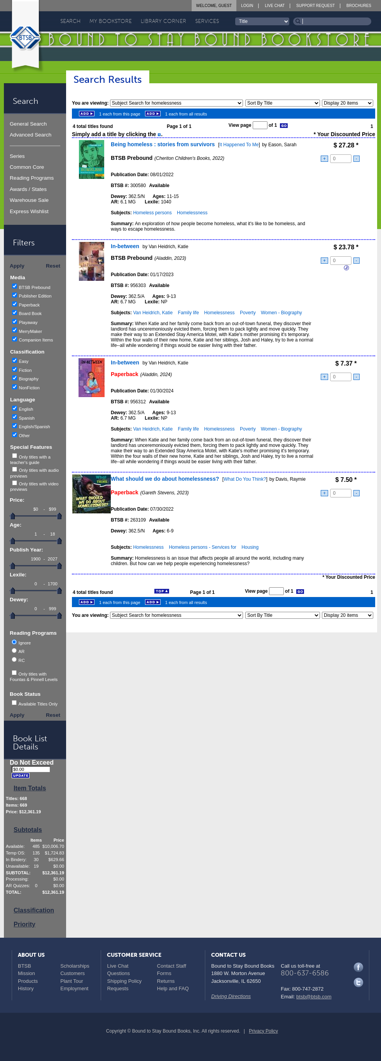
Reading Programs (32, 178)
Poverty (248, 312)
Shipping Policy (124, 981)
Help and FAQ (173, 988)
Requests (117, 988)
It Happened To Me (239, 144)
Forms (164, 973)
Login (247, 6)
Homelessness (192, 212)
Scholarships (74, 966)
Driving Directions (231, 996)
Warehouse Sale (29, 200)
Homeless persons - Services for (202, 547)
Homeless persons (152, 212)
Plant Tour (71, 981)
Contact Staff (171, 966)
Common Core (27, 167)
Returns (166, 981)
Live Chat (275, 6)
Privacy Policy (263, 1031)
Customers (72, 973)
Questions (118, 973)
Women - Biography (281, 312)
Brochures (358, 6)
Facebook (358, 967)
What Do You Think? (245, 479)
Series (17, 156)
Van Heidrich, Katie (153, 312)
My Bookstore (110, 21)
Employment (74, 988)
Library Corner (163, 21)
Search (70, 21)
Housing (250, 547)
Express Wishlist (29, 211)
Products (28, 981)
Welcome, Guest (214, 6)
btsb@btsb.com (314, 997)
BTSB (24, 966)
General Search (28, 124)
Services (207, 21)
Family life (188, 312)
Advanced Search (30, 135)
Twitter (358, 982)
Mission (26, 973)
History (25, 988)
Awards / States (28, 189)
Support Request (315, 6)
